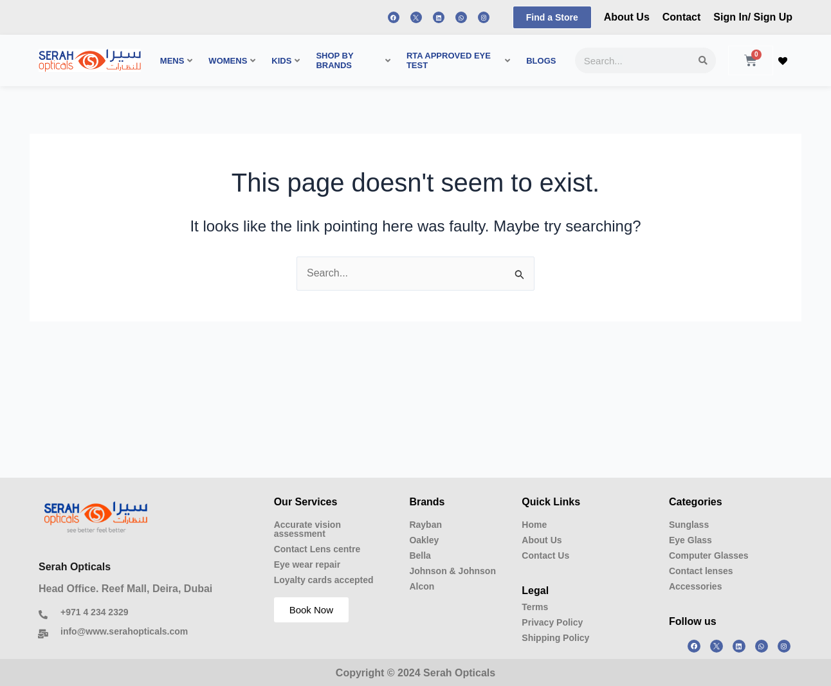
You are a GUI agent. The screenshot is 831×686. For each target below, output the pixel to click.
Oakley (424, 540)
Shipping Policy (555, 638)
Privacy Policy (552, 622)
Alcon (421, 586)
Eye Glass (690, 540)
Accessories (695, 586)
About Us (627, 17)
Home (534, 524)
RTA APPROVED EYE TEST (458, 60)
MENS (176, 61)
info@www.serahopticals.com (124, 631)
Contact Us (545, 555)
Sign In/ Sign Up (752, 17)
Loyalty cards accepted (324, 580)
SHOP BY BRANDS (353, 60)
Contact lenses (701, 571)
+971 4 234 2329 (94, 612)
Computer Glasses (709, 555)
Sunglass (689, 524)
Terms (535, 607)
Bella (419, 555)
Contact (681, 17)
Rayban (425, 524)
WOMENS (231, 61)
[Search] (703, 60)
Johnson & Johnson (452, 571)
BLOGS (541, 61)
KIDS (285, 61)
